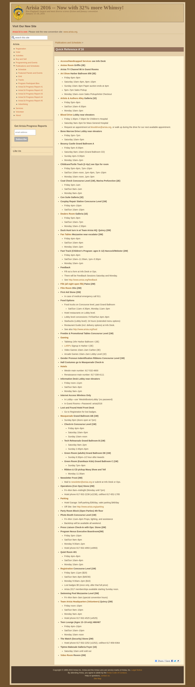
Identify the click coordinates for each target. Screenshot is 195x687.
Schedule (22, 69)
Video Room (66, 655)
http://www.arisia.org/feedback (83, 280)
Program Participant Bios (28, 83)
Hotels (63, 366)
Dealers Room (67, 214)
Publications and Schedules (68, 42)
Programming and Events (26, 63)
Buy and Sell (21, 59)
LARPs (67, 346)
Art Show (65, 73)
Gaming (64, 337)
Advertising (23, 104)
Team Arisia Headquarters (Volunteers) (79, 601)
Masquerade (66, 416)
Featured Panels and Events (30, 73)
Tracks (21, 80)
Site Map (97, 679)
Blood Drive (66, 115)
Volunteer (20, 112)
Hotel (18, 52)
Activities (19, 56)
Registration (66, 568)
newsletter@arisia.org (81, 482)
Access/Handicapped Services (75, 61)
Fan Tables (65, 234)
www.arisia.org (70, 32)
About (18, 115)
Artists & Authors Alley (72, 98)
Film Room (65, 288)
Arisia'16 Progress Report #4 (30, 97)
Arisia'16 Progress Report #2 (30, 90)
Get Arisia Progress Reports (30, 126)
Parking (64, 498)
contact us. (105, 676)
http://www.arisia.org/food (85, 329)
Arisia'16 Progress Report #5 (30, 101)
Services (19, 108)
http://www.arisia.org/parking (90, 506)
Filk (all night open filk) (72, 284)
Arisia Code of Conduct (117, 673)
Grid (20, 76)
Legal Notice (136, 670)
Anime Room (67, 65)
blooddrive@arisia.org (100, 127)
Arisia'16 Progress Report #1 (30, 87)
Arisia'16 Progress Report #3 (30, 94)
